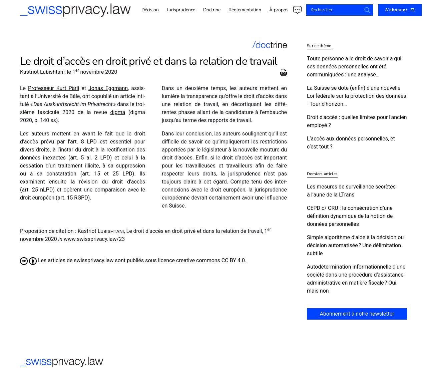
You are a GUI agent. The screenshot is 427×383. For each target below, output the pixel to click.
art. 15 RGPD (72, 198)
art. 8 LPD (83, 141)
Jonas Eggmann (108, 88)
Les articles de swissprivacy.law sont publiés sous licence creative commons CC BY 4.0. (133, 260)
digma (117, 112)
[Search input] (335, 10)
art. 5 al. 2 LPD (90, 157)
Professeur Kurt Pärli (53, 88)
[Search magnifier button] (367, 10)
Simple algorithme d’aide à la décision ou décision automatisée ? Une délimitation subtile (355, 245)
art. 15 (91, 173)
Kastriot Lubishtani (42, 72)
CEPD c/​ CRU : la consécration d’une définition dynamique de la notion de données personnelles (350, 216)
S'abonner (400, 10)
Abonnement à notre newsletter (357, 314)
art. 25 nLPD (37, 189)
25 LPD (122, 173)
